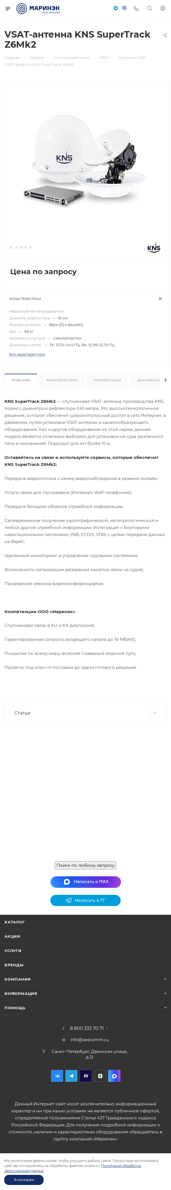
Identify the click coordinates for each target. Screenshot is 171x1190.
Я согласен (24, 1180)
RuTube (86, 1076)
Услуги (13, 950)
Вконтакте (57, 1076)
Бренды (14, 965)
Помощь (15, 1008)
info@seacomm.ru (89, 1039)
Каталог (14, 922)
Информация (20, 993)
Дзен (100, 1076)
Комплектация (107, 380)
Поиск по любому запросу (85, 865)
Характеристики (62, 380)
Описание (21, 380)
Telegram (71, 1076)
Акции (12, 936)
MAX (114, 1076)
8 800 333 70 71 (87, 1028)
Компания (17, 979)
